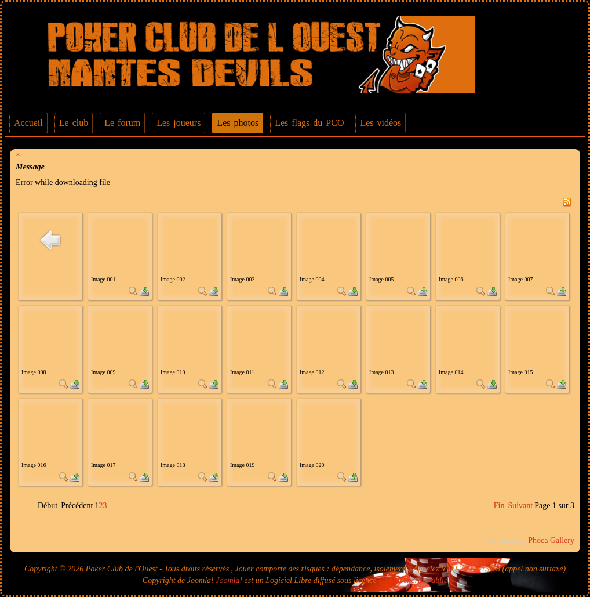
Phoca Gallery (551, 540)
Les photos (237, 123)
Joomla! (229, 580)
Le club (73, 123)
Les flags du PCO (309, 123)
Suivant (520, 505)
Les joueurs (178, 123)
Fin (499, 505)
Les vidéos (380, 123)
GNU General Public (412, 580)
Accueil (28, 123)
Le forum (122, 123)
